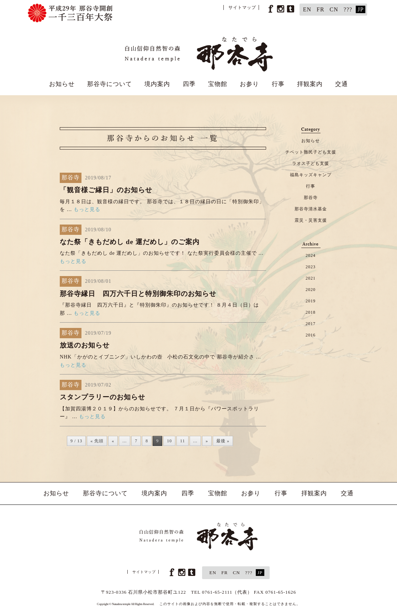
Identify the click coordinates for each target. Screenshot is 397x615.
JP (361, 9)
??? (348, 9)
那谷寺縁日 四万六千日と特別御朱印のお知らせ (138, 293)
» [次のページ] (207, 440)
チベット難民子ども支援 (310, 152)
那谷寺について (109, 84)
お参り (249, 84)
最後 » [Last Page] (222, 440)
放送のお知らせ (85, 345)
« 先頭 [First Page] (97, 440)
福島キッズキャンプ (311, 174)
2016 (311, 335)
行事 (278, 84)
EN (307, 9)
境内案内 (157, 84)
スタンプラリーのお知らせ (102, 397)
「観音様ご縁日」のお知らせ (106, 190)
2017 (311, 323)
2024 (311, 255)
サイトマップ (242, 7)
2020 (311, 289)
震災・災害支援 (311, 220)
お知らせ (62, 84)
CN (334, 9)
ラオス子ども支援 (310, 163)
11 (182, 440)
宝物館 (217, 84)
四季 (189, 84)
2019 (311, 300)
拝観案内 (310, 84)
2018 (311, 312)
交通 (341, 84)
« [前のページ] (113, 440)
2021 (311, 278)
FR (320, 9)
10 (169, 440)
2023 (311, 266)
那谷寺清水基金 (311, 208)
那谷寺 (311, 197)
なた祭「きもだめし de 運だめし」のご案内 (130, 242)
